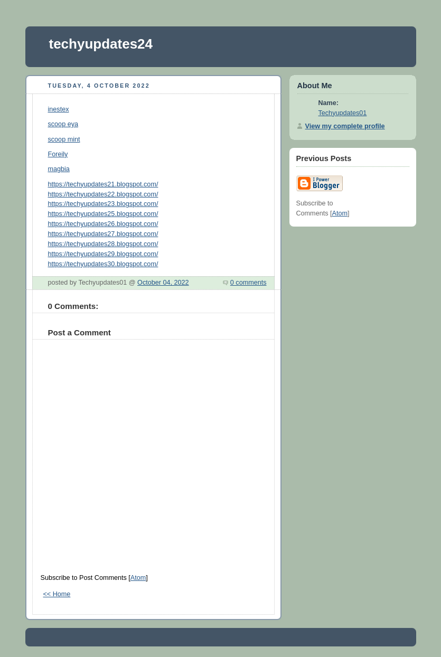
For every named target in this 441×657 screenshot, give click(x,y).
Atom (138, 577)
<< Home (57, 594)
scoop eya (63, 124)
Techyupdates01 (342, 113)
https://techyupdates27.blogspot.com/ (103, 234)
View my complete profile (345, 126)
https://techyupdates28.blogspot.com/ (103, 244)
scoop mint (64, 139)
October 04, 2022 (163, 282)
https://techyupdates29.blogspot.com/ (103, 254)
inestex (58, 109)
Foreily (58, 154)
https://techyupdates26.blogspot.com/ (103, 224)
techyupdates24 (101, 44)
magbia (59, 169)
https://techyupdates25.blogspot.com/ (103, 214)
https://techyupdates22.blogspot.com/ (103, 194)
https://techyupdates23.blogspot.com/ (103, 204)
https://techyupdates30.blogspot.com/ (103, 264)
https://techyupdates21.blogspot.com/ (103, 184)
